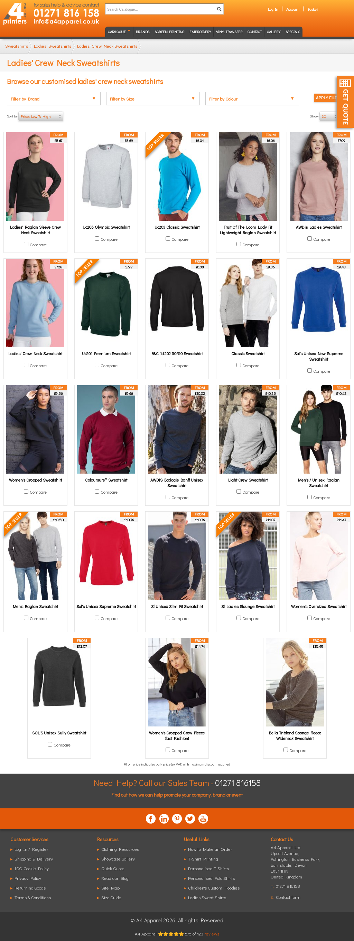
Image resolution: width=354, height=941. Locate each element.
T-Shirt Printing (203, 859)
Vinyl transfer (229, 31)
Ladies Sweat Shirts (207, 897)
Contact (255, 31)
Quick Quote (112, 868)
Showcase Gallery (118, 859)
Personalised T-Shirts (208, 868)
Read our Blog (115, 878)
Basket (312, 9)
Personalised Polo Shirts (211, 878)
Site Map (110, 888)
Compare (38, 244)
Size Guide (111, 897)
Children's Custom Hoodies (214, 888)
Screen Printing (169, 31)
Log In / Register (31, 849)
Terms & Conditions (33, 897)
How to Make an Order (210, 849)
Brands (142, 31)
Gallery (273, 31)
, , (295, 865)
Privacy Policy (28, 878)
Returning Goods (30, 888)
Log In (273, 9)
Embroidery (200, 31)
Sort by (35, 116)
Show (328, 116)
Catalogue (116, 31)
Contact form (288, 897)
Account (292, 9)
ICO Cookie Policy (32, 868)
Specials (293, 31)
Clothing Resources (120, 849)
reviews (211, 934)
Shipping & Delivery (34, 859)
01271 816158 (238, 782)
